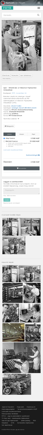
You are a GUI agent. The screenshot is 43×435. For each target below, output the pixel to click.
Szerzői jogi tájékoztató (10, 420)
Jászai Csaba (16, 106)
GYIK (12, 423)
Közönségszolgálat (8, 409)
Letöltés (9, 134)
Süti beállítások (7, 425)
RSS (34, 420)
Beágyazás (9, 126)
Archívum (13, 3)
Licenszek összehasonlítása (13, 150)
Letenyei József (18, 108)
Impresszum (31, 407)
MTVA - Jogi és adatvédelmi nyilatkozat (16, 416)
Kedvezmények (33, 155)
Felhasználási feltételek (10, 414)
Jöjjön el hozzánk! (8, 407)
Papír (33, 134)
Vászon (21, 134)
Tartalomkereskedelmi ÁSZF (27, 409)
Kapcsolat (20, 407)
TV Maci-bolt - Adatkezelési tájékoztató (15, 418)
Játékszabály (25, 420)
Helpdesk (5, 423)
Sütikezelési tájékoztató (25, 423)
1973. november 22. (19, 93)
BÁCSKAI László (30, 108)
